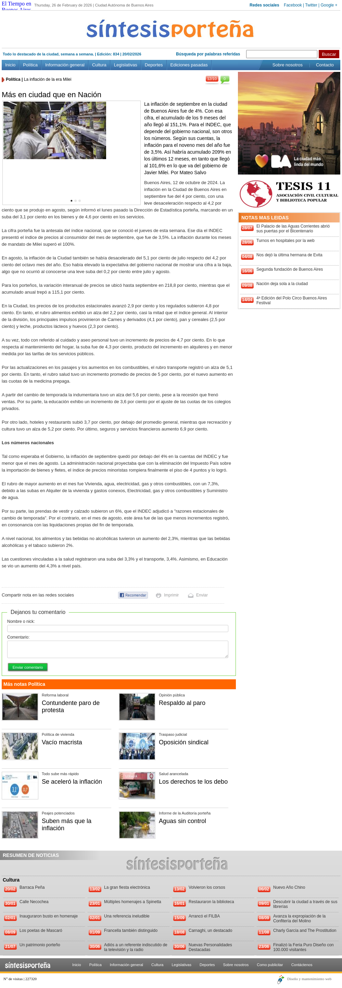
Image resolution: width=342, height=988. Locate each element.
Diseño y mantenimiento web (309, 979)
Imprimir (171, 595)
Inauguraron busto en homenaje (49, 916)
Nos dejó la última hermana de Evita (289, 255)
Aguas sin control (182, 821)
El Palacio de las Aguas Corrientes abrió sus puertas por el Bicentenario (293, 228)
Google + (328, 5)
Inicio (10, 64)
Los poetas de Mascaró (41, 930)
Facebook (293, 5)
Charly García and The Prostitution (305, 930)
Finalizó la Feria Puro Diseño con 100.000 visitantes (303, 947)
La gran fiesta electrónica (127, 887)
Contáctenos (302, 965)
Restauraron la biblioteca (211, 901)
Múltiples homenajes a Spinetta (132, 901)
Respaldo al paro (182, 703)
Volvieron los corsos (207, 887)
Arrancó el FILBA (204, 916)
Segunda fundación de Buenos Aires (289, 269)
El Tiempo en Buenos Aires (16, 7)
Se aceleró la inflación (72, 781)
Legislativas (125, 64)
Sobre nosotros (288, 64)
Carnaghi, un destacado (210, 930)
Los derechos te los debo (193, 781)
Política (30, 64)
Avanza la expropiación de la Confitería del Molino (299, 918)
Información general (65, 64)
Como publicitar (270, 965)
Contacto (325, 64)
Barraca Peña (32, 887)
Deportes (154, 64)
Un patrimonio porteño (40, 944)
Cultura (99, 64)
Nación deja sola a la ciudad (282, 283)
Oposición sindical (183, 742)
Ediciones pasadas (189, 64)
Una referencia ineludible (127, 916)
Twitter (311, 5)
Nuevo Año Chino (289, 887)
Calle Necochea (34, 901)
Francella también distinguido (130, 930)
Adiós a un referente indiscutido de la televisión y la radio (135, 947)
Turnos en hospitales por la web (285, 240)
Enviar (202, 595)
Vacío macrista (62, 742)
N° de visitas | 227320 (20, 979)
